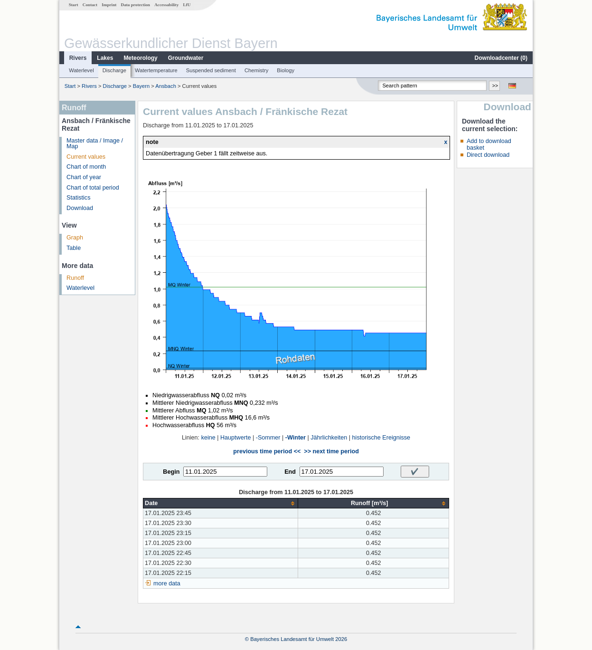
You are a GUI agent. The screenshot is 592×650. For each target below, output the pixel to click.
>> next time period (331, 451)
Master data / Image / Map (94, 143)
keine (208, 437)
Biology (285, 70)
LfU (186, 4)
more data (166, 583)
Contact (90, 4)
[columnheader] (220, 503)
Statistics (78, 197)
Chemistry (256, 70)
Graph (74, 237)
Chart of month (86, 166)
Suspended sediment (211, 70)
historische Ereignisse (381, 437)
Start (73, 4)
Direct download (488, 155)
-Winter (295, 437)
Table (73, 248)
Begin (171, 471)
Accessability (166, 4)
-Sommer (268, 437)
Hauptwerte (235, 437)
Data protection (135, 4)
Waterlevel (81, 70)
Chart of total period (92, 187)
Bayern (141, 86)
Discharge (114, 70)
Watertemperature (156, 70)
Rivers (78, 58)
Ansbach (165, 86)
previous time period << (267, 451)
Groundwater (186, 58)
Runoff (75, 278)
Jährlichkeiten (328, 437)
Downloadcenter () (501, 58)
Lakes (105, 58)
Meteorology (140, 58)
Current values (85, 156)
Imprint (109, 4)
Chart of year (83, 177)
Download (79, 208)
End (290, 471)
